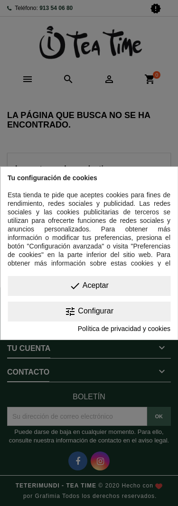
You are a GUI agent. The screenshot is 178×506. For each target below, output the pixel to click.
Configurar (89, 311)
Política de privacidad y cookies (124, 328)
